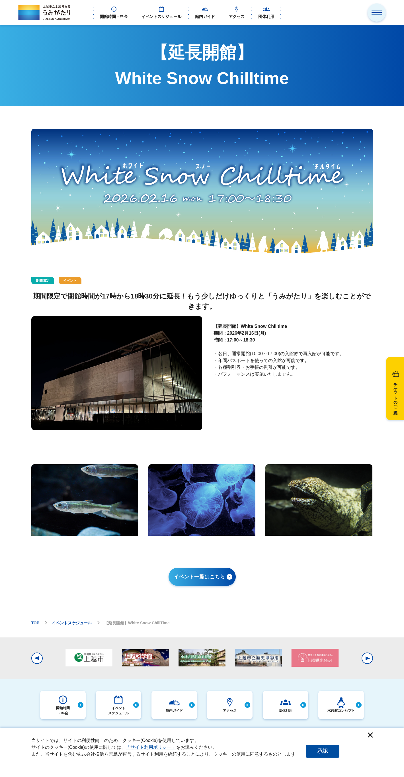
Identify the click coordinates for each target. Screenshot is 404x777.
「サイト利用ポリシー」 (151, 747)
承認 (322, 751)
